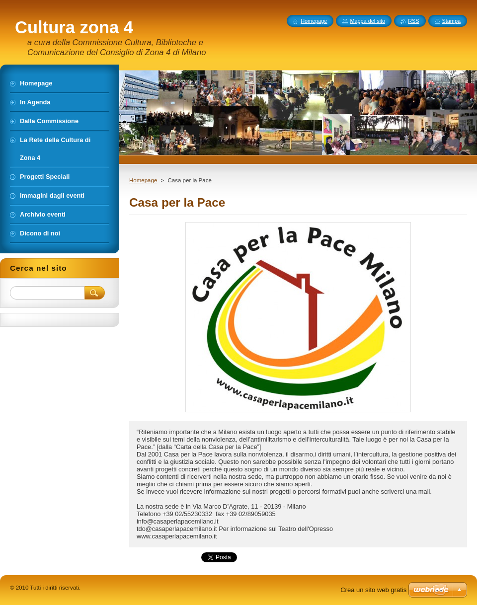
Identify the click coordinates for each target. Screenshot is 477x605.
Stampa (451, 21)
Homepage (143, 180)
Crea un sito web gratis (373, 590)
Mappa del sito (367, 21)
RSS (413, 21)
